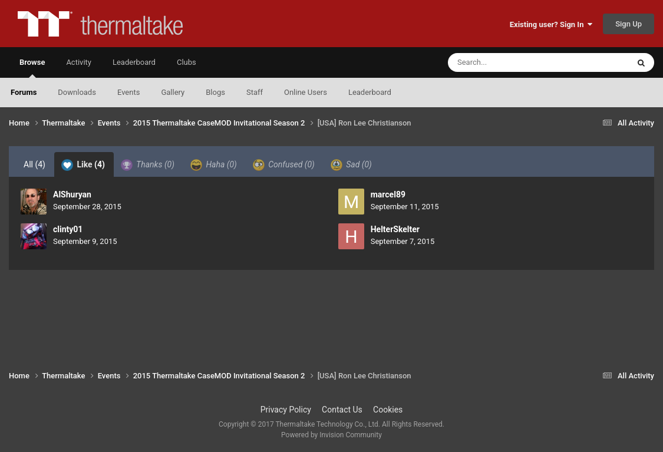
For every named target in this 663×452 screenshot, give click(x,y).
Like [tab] (83, 165)
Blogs (215, 92)
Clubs (186, 62)
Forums (24, 92)
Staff (254, 92)
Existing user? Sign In (551, 24)
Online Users (305, 92)
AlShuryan (72, 194)
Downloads (77, 92)
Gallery (172, 92)
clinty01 (68, 229)
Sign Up (628, 23)
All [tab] (34, 164)
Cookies (388, 409)
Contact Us (342, 409)
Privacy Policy (285, 409)
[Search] (508, 62)
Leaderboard (369, 92)
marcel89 (388, 194)
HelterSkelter (395, 229)
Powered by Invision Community (331, 435)
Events (128, 92)
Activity (78, 62)
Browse (32, 68)
